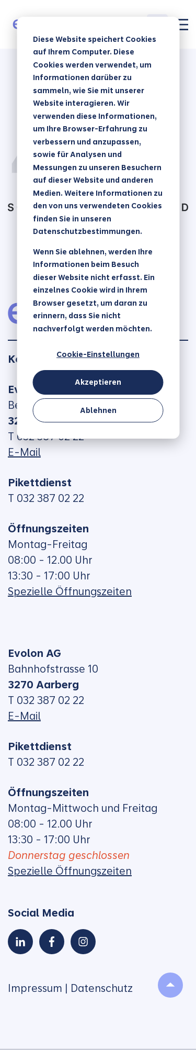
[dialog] (98, 228)
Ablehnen (98, 410)
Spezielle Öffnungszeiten (70, 591)
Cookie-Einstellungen (98, 354)
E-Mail (24, 452)
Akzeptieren (98, 382)
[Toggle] (182, 24)
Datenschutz (102, 988)
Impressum (35, 988)
